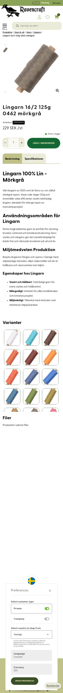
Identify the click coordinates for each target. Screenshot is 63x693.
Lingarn (37, 32)
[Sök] (17, 26)
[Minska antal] (5, 142)
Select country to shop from (26, 628)
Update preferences (24, 681)
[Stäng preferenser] (50, 590)
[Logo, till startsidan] (23, 11)
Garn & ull (19, 32)
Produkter (7, 32)
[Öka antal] (21, 142)
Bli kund (56, 3)
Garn (28, 32)
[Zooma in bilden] (56, 89)
